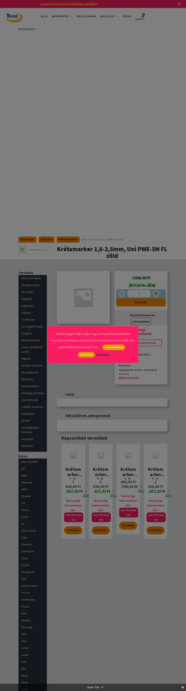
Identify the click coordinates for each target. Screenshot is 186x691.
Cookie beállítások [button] (114, 347)
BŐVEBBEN (102, 354)
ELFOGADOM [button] (86, 354)
